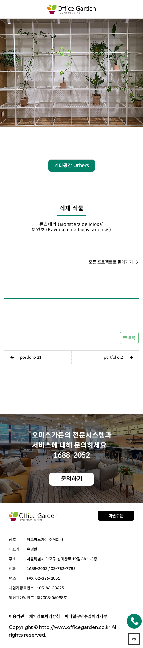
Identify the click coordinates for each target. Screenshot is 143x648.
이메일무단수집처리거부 (86, 616)
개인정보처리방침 (44, 616)
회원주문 (116, 515)
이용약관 (16, 616)
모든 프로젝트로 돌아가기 (114, 262)
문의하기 (71, 479)
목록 (129, 338)
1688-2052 (71, 455)
